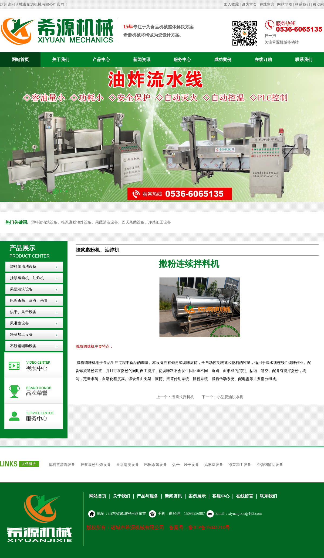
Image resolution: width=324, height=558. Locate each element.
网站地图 (284, 4)
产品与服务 (147, 496)
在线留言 (267, 4)
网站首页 (20, 59)
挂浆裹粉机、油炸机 (27, 278)
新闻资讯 (141, 59)
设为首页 (249, 4)
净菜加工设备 (21, 335)
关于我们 (60, 59)
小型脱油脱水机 (230, 397)
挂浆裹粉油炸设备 (95, 465)
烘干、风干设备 (23, 312)
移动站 (318, 4)
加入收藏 (231, 4)
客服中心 (221, 496)
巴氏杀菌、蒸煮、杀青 (29, 301)
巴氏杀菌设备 (155, 465)
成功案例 (222, 59)
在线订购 (263, 59)
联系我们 (302, 4)
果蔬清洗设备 (21, 289)
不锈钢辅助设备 (23, 346)
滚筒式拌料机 (182, 397)
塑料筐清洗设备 (23, 267)
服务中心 (182, 59)
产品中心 (101, 59)
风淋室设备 (19, 323)
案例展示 (197, 496)
